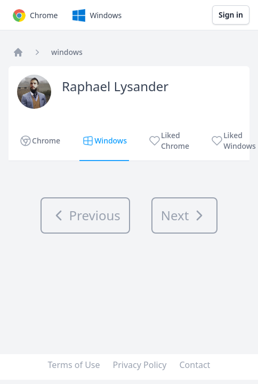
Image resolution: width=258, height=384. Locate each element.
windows (67, 52)
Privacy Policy (140, 365)
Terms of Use (74, 365)
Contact (195, 365)
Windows (96, 15)
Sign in (231, 15)
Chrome (34, 15)
